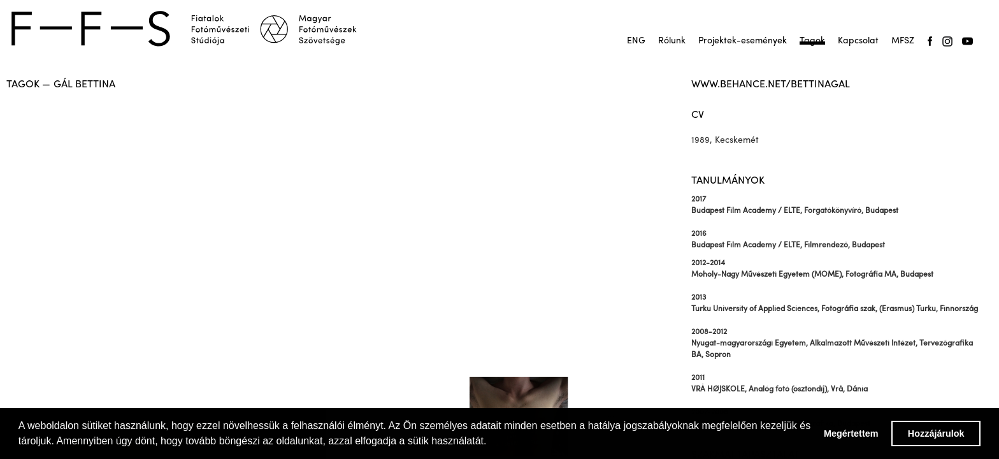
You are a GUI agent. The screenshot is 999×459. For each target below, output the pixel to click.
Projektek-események (742, 41)
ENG (636, 41)
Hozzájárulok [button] (936, 433)
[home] (192, 28)
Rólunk (672, 41)
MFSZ (902, 41)
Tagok (812, 41)
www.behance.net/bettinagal (770, 85)
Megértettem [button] (851, 433)
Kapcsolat (858, 41)
